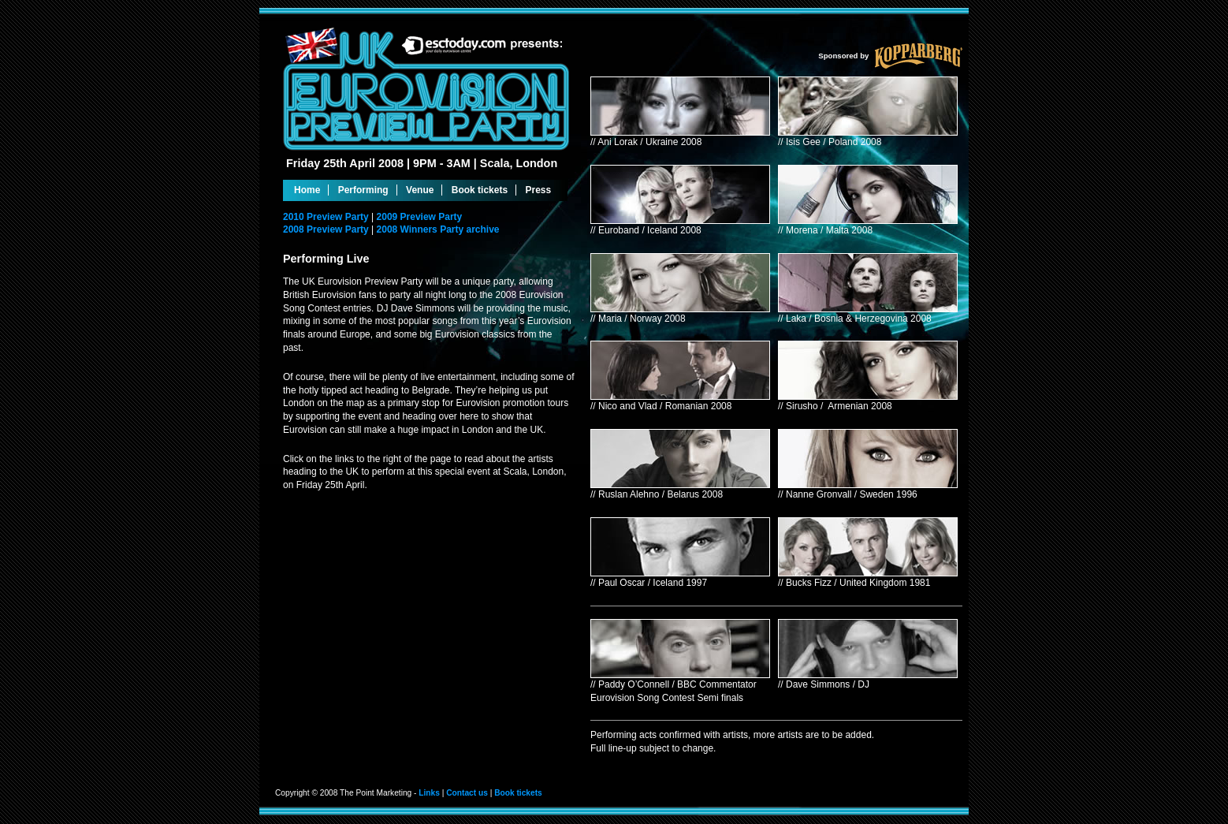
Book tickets (480, 190)
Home (307, 190)
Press (538, 190)
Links (429, 793)
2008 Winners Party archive (438, 229)
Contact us (467, 793)
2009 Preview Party (420, 216)
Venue (420, 190)
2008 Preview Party (327, 229)
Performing (363, 190)
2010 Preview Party (327, 216)
